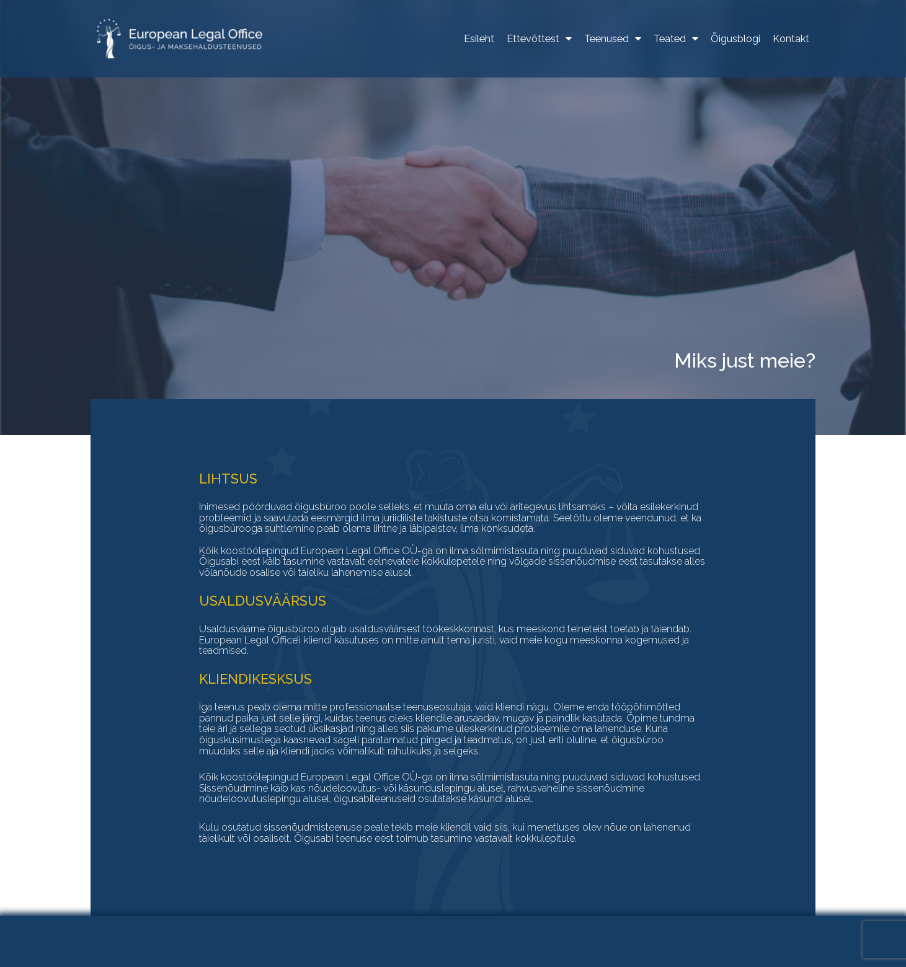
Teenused (612, 39)
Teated (676, 39)
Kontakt (791, 39)
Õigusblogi (735, 39)
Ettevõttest (539, 39)
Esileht (479, 39)
